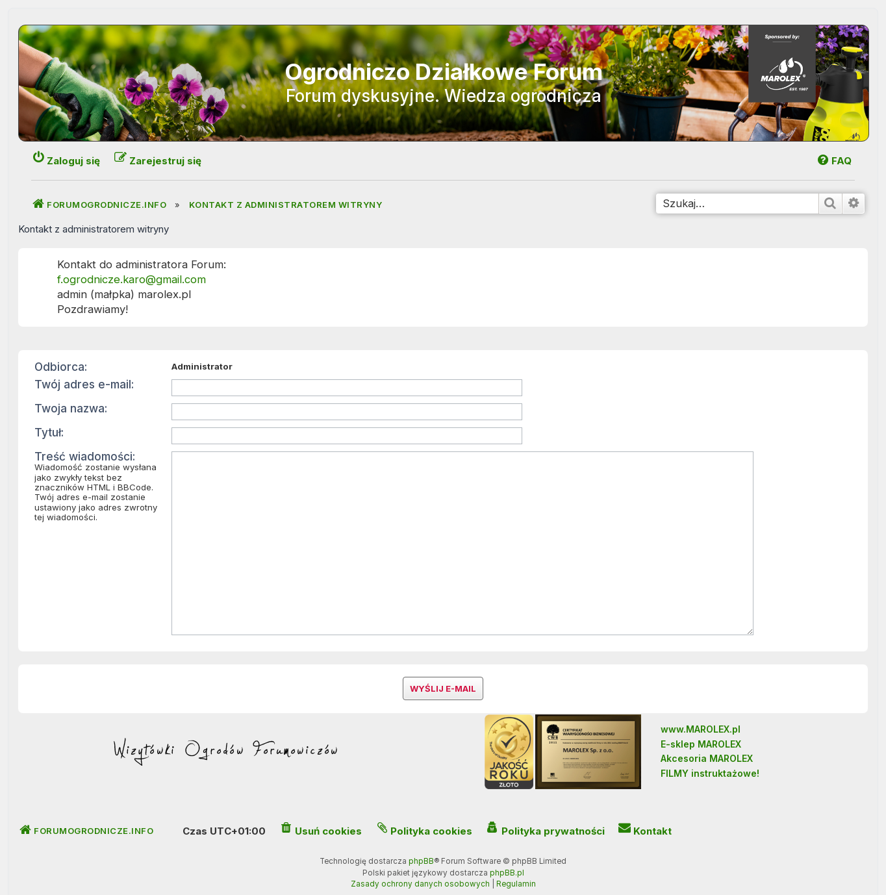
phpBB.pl (507, 852)
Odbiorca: (60, 366)
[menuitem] (834, 160)
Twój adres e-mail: (84, 384)
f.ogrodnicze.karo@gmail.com (131, 279)
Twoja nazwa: (70, 408)
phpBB (421, 841)
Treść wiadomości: (84, 456)
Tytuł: (49, 432)
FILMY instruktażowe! (710, 752)
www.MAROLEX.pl (700, 708)
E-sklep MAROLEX (701, 723)
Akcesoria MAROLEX (707, 738)
